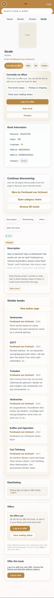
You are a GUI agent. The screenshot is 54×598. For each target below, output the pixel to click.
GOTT (13, 342)
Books (20, 19)
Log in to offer (27, 102)
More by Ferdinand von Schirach (30, 192)
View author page (29, 308)
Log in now (16, 575)
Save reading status (22, 535)
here (42, 547)
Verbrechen (16, 317)
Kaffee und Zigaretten (21, 428)
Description (11, 219)
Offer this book (13, 228)
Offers (42, 219)
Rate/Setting (28, 219)
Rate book (27, 108)
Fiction (32, 19)
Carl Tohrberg (17, 449)
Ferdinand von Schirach (22, 59)
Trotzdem (15, 371)
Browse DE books (29, 207)
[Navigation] (4, 4)
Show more (15, 288)
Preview (27, 115)
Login (48, 4)
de (22, 144)
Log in (13, 492)
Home (10, 19)
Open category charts (30, 199)
